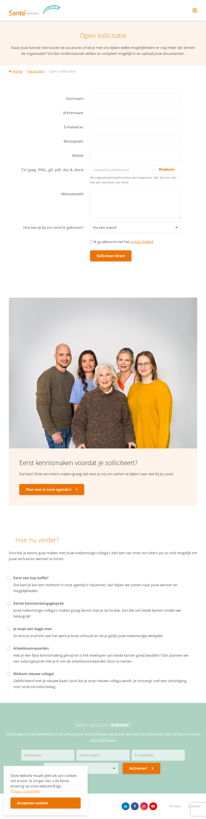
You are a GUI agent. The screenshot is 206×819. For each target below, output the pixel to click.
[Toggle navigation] (194, 10)
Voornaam (74, 98)
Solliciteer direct (111, 255)
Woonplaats (73, 141)
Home (16, 71)
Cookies (194, 806)
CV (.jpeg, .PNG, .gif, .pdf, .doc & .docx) (52, 169)
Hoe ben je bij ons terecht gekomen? (53, 227)
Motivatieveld (72, 194)
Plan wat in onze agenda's (52, 489)
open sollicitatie (103, 740)
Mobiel (77, 155)
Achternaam (73, 112)
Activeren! (141, 768)
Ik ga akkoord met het (121, 241)
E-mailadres (73, 127)
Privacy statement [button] (25, 791)
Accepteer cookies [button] (32, 803)
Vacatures (35, 71)
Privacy (175, 806)
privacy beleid (141, 241)
